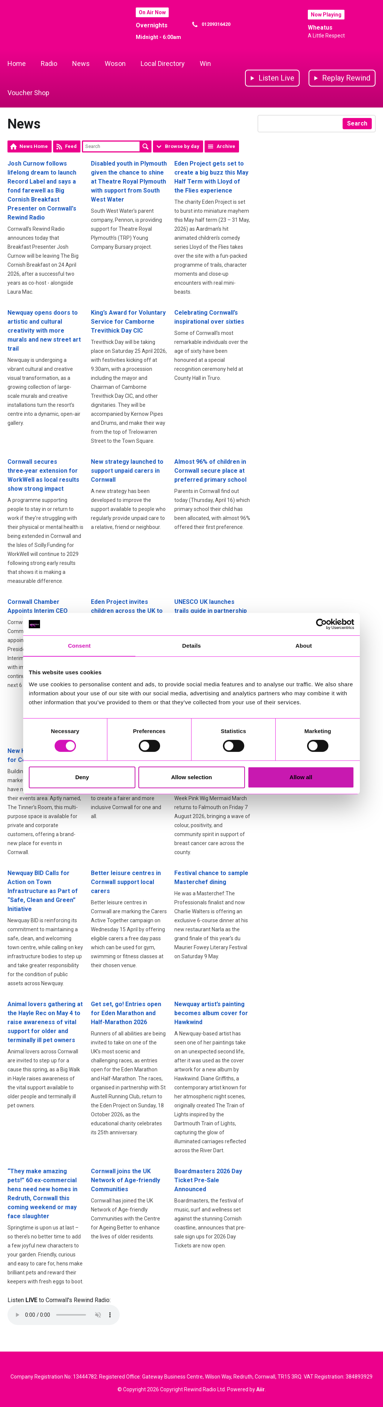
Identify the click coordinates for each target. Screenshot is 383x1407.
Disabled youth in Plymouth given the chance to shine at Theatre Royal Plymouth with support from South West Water (129, 181)
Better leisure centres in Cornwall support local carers (126, 882)
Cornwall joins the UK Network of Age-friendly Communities (125, 1180)
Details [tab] (191, 645)
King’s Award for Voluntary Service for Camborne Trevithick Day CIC (128, 321)
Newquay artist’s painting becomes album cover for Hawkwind (211, 1013)
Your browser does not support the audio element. (63, 1315)
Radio (49, 63)
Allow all (300, 777)
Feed (71, 146)
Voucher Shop (28, 93)
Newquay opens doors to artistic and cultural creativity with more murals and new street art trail (44, 330)
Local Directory (163, 63)
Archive (226, 146)
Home (16, 63)
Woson (115, 63)
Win (205, 63)
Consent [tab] (79, 645)
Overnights (152, 25)
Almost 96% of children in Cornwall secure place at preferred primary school (210, 470)
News (81, 63)
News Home (33, 146)
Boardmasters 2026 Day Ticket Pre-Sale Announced (208, 1180)
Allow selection (191, 777)
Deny (82, 777)
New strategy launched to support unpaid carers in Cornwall (127, 470)
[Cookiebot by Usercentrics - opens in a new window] (321, 624)
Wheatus (320, 27)
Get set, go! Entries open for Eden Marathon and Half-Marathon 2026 (126, 1013)
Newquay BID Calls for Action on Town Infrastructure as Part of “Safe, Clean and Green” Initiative (42, 891)
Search (145, 146)
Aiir (260, 1389)
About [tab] (303, 645)
